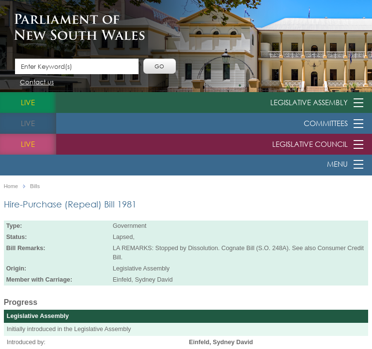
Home (11, 186)
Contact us (37, 82)
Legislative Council (310, 144)
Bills (35, 186)
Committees (326, 123)
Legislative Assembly (309, 102)
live (28, 102)
